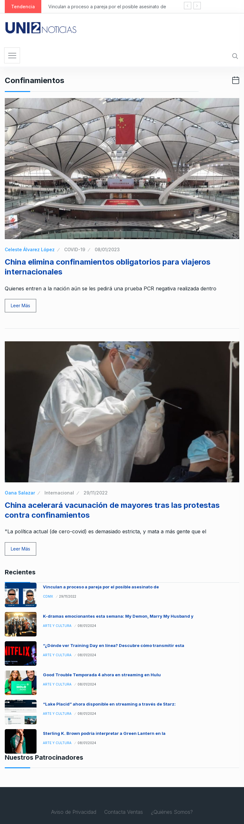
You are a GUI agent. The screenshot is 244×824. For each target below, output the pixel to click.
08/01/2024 (87, 626)
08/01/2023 (107, 249)
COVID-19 (74, 249)
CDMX (48, 596)
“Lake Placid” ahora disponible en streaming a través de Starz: (109, 704)
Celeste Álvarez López (30, 249)
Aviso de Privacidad (73, 812)
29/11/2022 (96, 492)
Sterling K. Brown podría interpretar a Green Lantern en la (104, 733)
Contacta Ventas (123, 812)
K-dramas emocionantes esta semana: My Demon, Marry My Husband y (118, 616)
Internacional (59, 492)
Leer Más (20, 305)
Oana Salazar (20, 492)
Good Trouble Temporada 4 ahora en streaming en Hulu (102, 674)
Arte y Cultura (57, 626)
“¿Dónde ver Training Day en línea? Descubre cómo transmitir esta (113, 645)
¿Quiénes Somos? (172, 812)
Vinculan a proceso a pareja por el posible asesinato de (107, 6)
